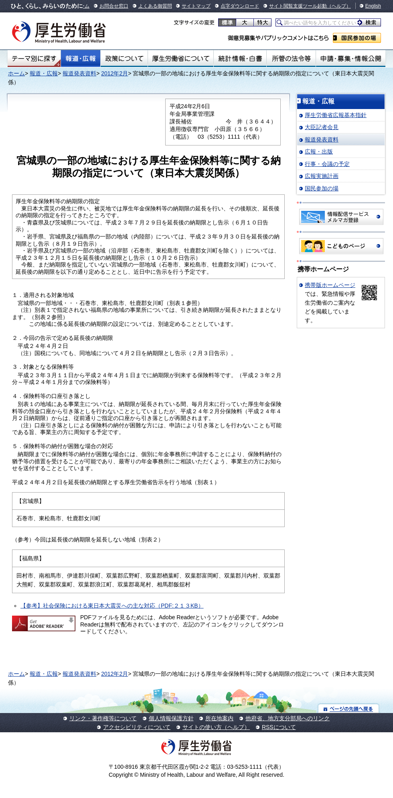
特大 (262, 22)
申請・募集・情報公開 (350, 58)
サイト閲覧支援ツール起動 (298, 6)
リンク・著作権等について (103, 718)
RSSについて (279, 727)
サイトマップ (196, 6)
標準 (227, 22)
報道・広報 (80, 58)
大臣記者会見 (321, 127)
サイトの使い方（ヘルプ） (216, 727)
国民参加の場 (357, 38)
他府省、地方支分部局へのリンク (287, 718)
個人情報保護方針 (171, 718)
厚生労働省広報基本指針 (336, 115)
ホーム (16, 73)
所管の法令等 (291, 58)
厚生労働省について (181, 58)
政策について (124, 58)
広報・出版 (319, 151)
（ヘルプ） (339, 6)
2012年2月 (114, 73)
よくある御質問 (155, 6)
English (373, 6)
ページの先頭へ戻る (348, 708)
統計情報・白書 (240, 58)
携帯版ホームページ (330, 285)
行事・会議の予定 (327, 164)
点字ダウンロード (240, 6)
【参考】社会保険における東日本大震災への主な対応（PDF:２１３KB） (112, 605)
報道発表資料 (79, 73)
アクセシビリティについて (136, 727)
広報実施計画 (321, 176)
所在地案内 (219, 718)
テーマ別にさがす (34, 58)
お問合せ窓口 (113, 6)
